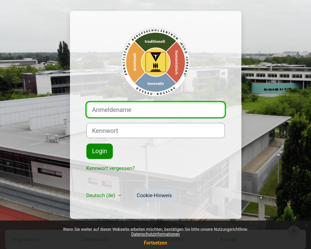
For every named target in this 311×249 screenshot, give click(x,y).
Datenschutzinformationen (155, 234)
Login (99, 151)
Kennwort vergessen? (110, 168)
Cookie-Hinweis (154, 195)
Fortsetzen (155, 243)
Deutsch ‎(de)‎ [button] (101, 195)
